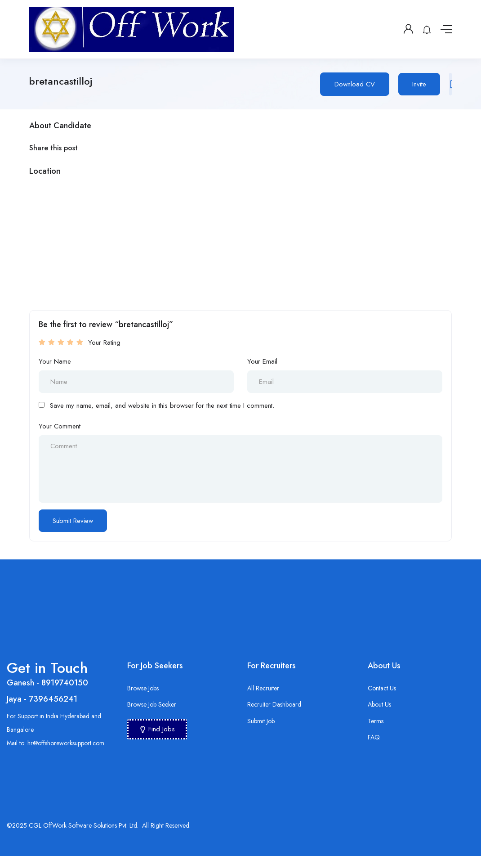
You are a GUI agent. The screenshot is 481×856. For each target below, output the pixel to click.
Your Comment (59, 426)
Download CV (354, 84)
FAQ (374, 737)
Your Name (55, 361)
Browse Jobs (143, 688)
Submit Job (261, 720)
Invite (419, 84)
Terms (375, 720)
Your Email (262, 361)
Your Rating (104, 342)
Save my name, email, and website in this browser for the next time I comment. (162, 405)
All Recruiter (263, 688)
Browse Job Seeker (151, 704)
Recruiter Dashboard (274, 704)
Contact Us (382, 688)
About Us (379, 704)
